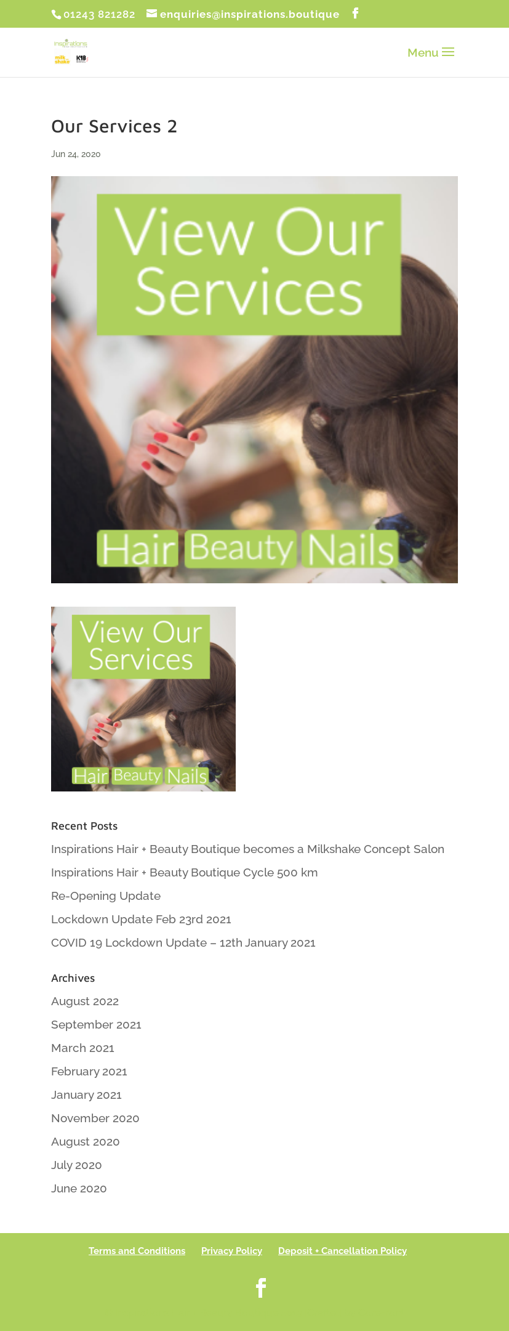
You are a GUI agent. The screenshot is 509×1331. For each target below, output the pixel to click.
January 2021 (86, 1094)
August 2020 (85, 1141)
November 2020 (95, 1118)
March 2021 (82, 1047)
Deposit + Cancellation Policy (342, 1250)
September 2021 (96, 1024)
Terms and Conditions (137, 1250)
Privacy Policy (231, 1250)
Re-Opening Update (106, 895)
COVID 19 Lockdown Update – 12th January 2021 (183, 942)
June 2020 (79, 1188)
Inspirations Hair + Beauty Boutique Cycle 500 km (184, 872)
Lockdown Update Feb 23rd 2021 (141, 919)
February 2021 (89, 1071)
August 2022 (85, 1001)
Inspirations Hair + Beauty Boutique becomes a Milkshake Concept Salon (247, 849)
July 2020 (76, 1164)
